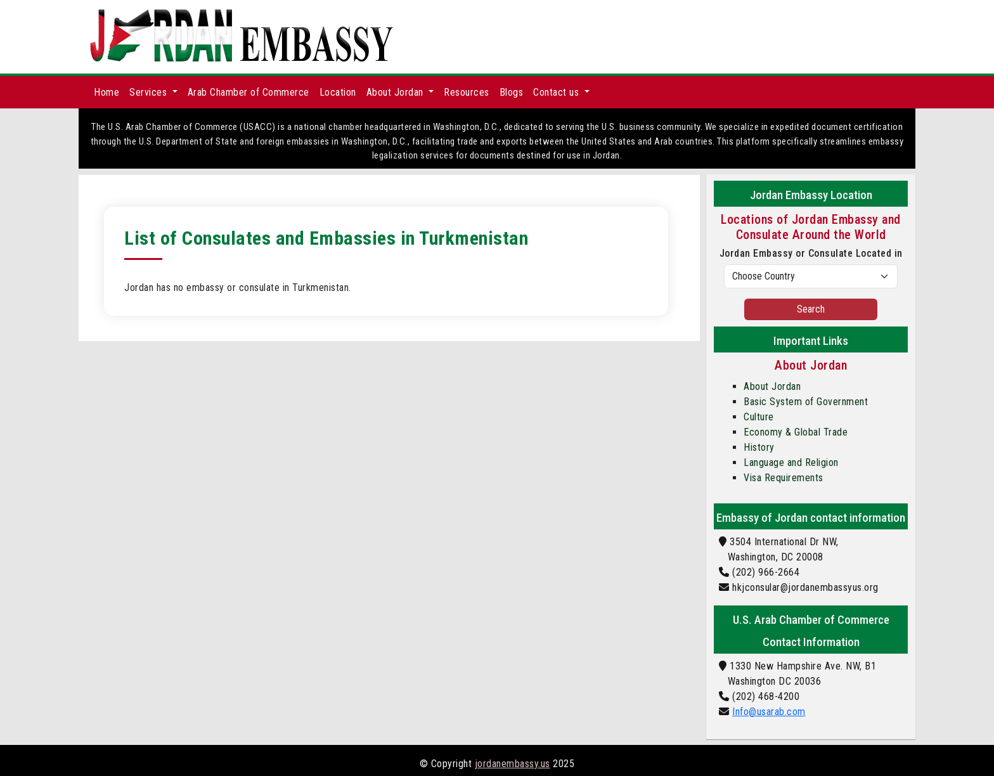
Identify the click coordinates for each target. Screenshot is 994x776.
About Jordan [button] (396, 92)
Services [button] (149, 92)
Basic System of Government (806, 402)
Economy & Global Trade (796, 432)
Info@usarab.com (769, 712)
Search (811, 309)
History (759, 447)
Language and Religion (791, 462)
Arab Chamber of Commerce (248, 92)
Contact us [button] (557, 92)
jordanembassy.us (512, 764)
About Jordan (772, 386)
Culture (759, 417)
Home (106, 92)
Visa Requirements (783, 478)
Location (338, 92)
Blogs (512, 92)
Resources (466, 92)
